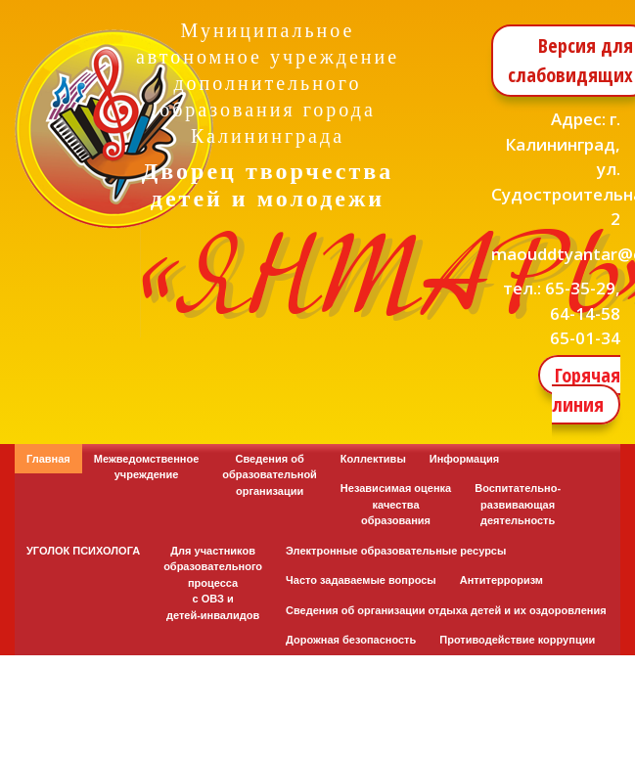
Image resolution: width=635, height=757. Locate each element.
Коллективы (373, 459)
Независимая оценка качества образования (395, 504)
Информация (464, 459)
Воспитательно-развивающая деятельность (518, 504)
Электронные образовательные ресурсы (396, 551)
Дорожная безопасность (351, 640)
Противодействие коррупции (517, 640)
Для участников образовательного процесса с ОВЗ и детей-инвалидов (212, 583)
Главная (48, 459)
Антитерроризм (501, 580)
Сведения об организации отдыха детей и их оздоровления (446, 610)
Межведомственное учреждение (147, 467)
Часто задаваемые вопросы (361, 580)
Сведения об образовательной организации (269, 475)
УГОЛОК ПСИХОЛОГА (83, 551)
